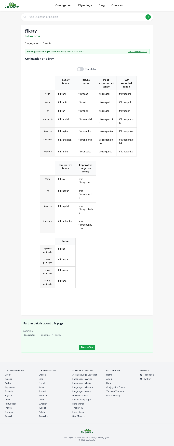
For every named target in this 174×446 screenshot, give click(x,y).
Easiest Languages (81, 399)
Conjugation (63, 5)
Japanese (10, 387)
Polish (42, 412)
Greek (8, 374)
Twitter (145, 379)
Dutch (7, 399)
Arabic (8, 383)
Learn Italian (78, 412)
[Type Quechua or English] (87, 17)
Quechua (45, 335)
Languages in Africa (82, 379)
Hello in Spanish (80, 395)
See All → (9, 416)
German (9, 412)
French (8, 408)
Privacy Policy (113, 395)
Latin (41, 379)
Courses (117, 5)
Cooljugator (29, 335)
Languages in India (81, 383)
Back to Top (87, 347)
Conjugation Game (115, 387)
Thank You (77, 408)
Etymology (85, 5)
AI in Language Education (84, 374)
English (8, 395)
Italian (41, 387)
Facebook (147, 374)
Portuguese (11, 403)
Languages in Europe (82, 387)
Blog (102, 5)
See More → (78, 416)
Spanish (9, 391)
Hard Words (78, 403)
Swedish (43, 403)
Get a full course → (137, 51)
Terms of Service (115, 391)
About (109, 379)
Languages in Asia (81, 391)
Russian (8, 379)
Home (109, 374)
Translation (91, 69)
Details (47, 43)
